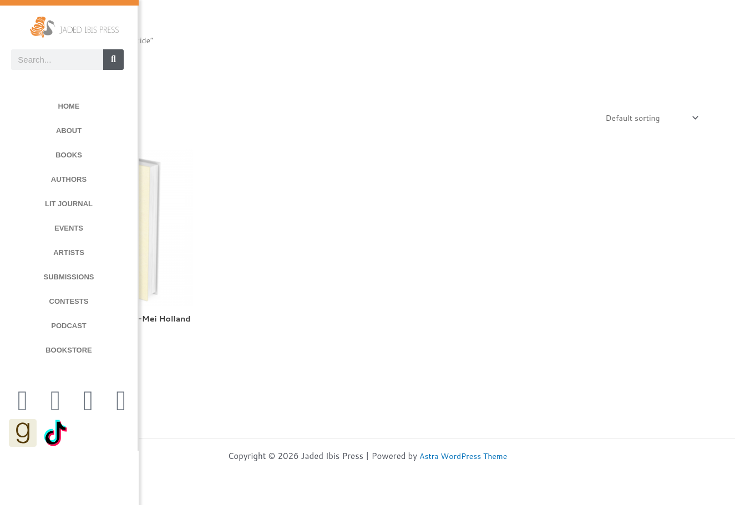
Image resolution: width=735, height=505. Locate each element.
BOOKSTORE (68, 350)
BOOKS (68, 155)
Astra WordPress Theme (463, 456)
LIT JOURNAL (69, 204)
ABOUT (69, 130)
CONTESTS (69, 301)
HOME (69, 106)
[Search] (113, 59)
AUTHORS (69, 179)
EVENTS (68, 228)
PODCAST (69, 326)
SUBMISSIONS (68, 277)
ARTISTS (68, 252)
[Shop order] (648, 119)
